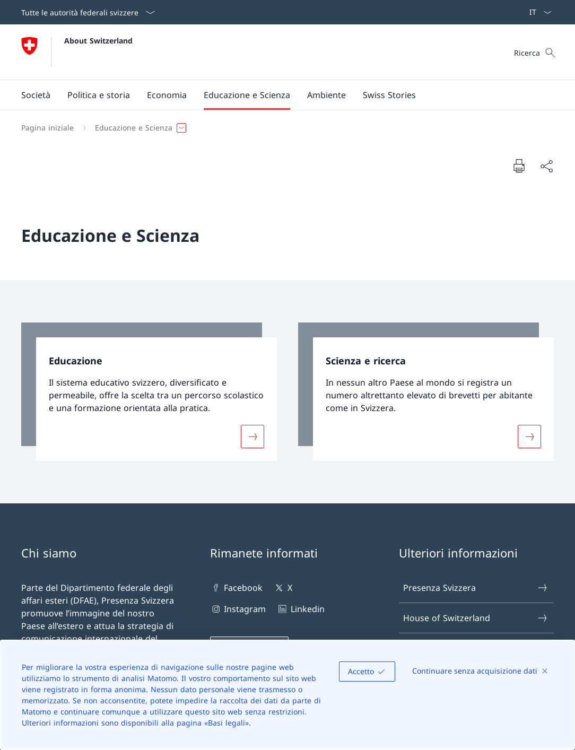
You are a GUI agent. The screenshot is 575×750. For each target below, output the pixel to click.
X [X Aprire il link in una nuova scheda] (282, 588)
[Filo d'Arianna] (283, 128)
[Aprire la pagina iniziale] (77, 52)
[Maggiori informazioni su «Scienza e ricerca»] (529, 436)
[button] (36, 95)
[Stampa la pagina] (519, 165)
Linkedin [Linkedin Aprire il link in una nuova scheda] (300, 609)
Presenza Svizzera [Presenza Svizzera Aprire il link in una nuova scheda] (475, 587)
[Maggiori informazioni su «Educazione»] (252, 436)
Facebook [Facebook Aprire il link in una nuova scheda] (236, 588)
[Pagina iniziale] (47, 128)
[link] (149, 391)
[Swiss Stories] (389, 95)
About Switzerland (98, 41)
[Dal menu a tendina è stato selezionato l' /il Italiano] (537, 12)
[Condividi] (546, 166)
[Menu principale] (279, 95)
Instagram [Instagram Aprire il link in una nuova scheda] (238, 609)
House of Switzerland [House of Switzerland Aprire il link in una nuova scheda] (475, 618)
